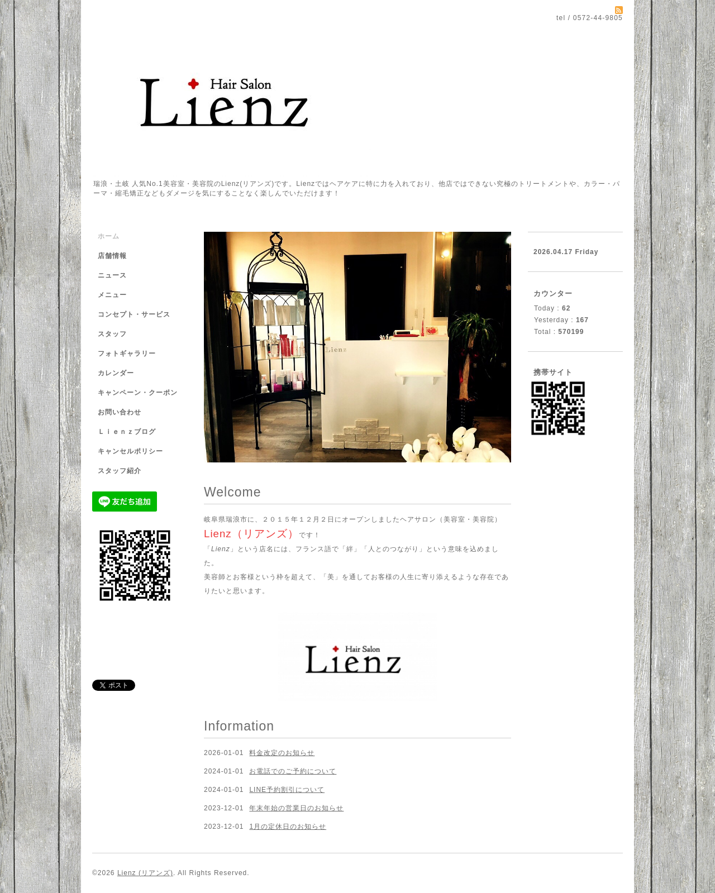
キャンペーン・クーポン (138, 393)
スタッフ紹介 (119, 471)
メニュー (112, 295)
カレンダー (116, 373)
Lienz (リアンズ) (145, 873)
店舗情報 (112, 256)
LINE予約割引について (287, 790)
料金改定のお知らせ (281, 753)
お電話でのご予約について (292, 771)
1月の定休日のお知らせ (287, 826)
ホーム (109, 236)
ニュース (112, 275)
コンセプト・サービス (134, 314)
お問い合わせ (119, 412)
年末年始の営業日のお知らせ (296, 808)
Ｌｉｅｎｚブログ (127, 432)
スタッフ (112, 334)
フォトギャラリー (127, 353)
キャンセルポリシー (130, 451)
